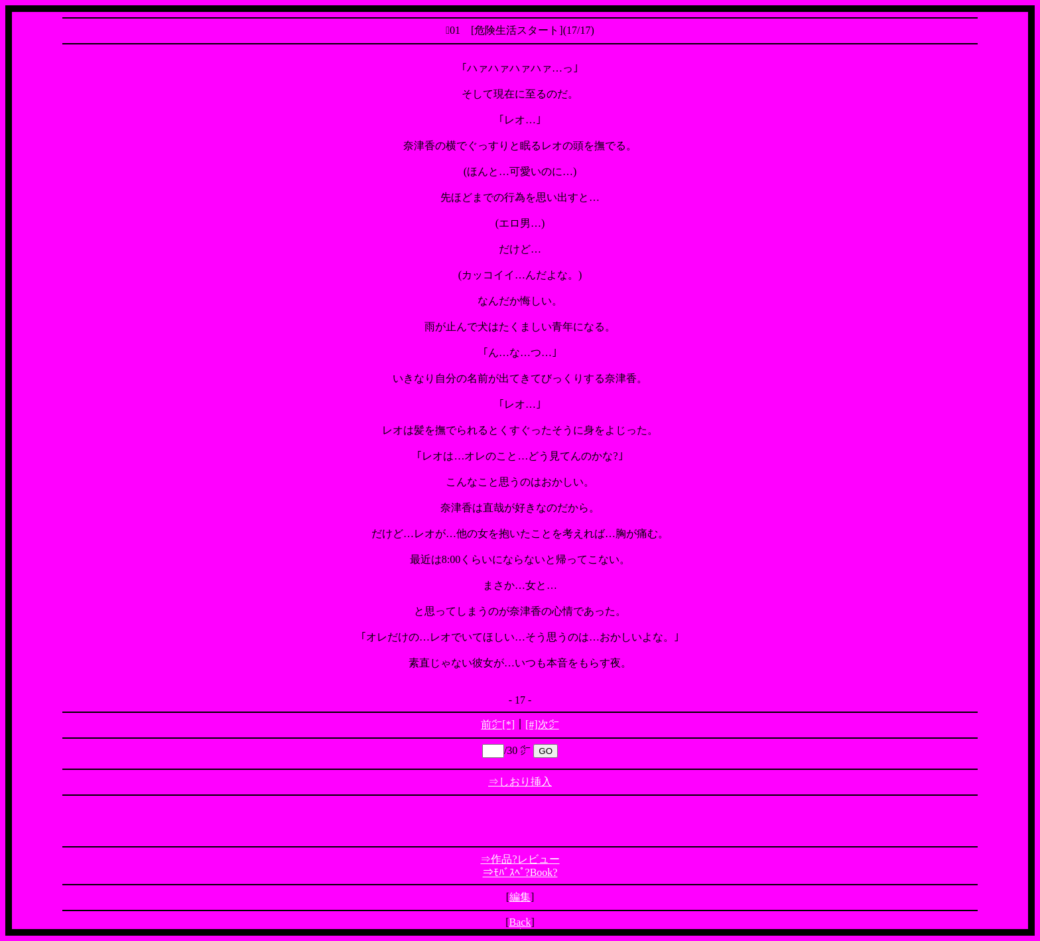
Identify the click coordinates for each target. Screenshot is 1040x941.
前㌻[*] (498, 724)
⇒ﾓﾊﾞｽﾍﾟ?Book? (520, 872)
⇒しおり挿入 (520, 781)
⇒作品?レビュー (519, 859)
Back (520, 922)
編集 (520, 897)
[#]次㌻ (542, 724)
